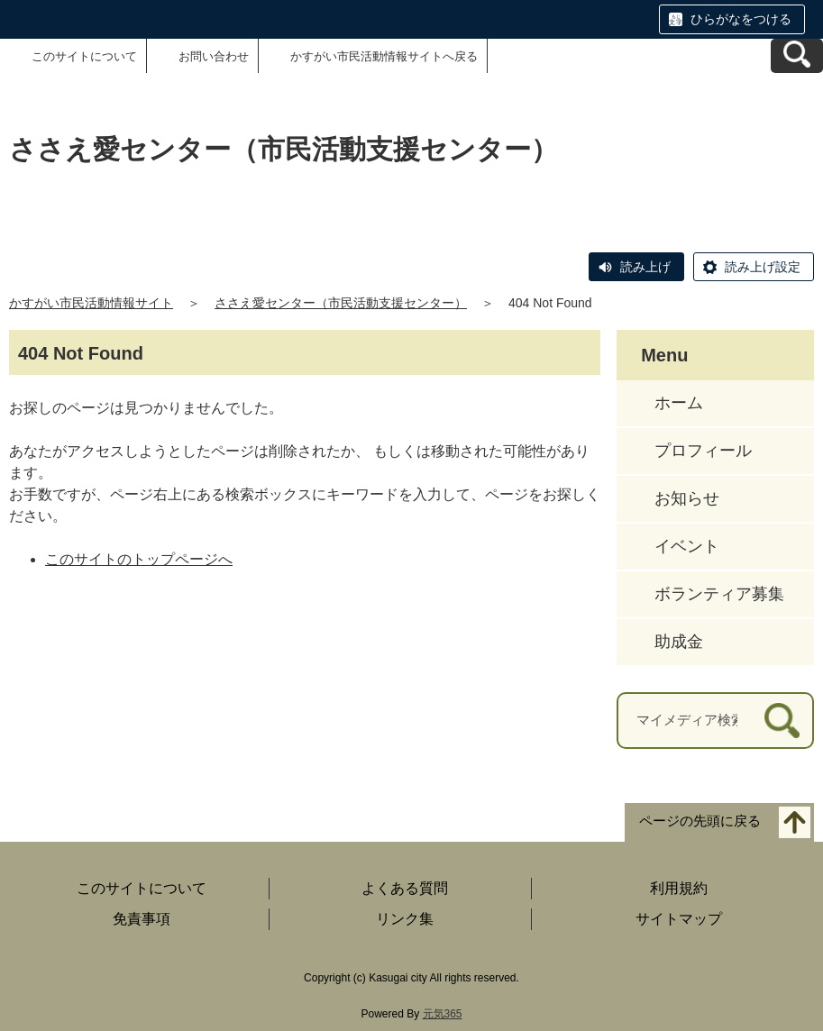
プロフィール (703, 451)
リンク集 (405, 918)
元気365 (442, 1014)
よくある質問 (404, 888)
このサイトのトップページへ (139, 559)
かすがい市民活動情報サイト (91, 303)
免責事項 (141, 918)
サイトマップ (679, 918)
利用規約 (679, 888)
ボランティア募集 (719, 594)
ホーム (678, 403)
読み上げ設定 (762, 267)
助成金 (678, 642)
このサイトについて (84, 56)
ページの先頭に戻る (700, 820)
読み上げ (645, 267)
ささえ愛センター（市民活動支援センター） (341, 303)
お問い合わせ (213, 56)
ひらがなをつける (740, 19)
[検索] (782, 720)
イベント (686, 546)
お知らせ (686, 498)
